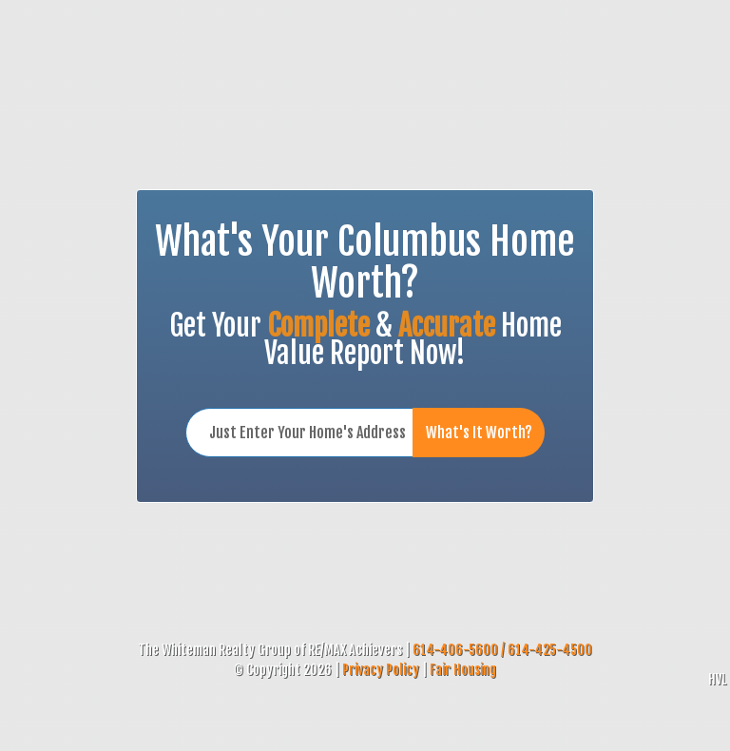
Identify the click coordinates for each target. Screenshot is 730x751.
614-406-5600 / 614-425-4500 (502, 650)
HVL (717, 679)
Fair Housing (463, 670)
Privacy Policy (380, 670)
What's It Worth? (479, 432)
